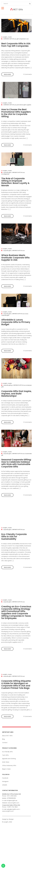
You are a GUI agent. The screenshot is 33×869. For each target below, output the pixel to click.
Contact (4, 742)
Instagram (5, 781)
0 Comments (27, 74)
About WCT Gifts (7, 736)
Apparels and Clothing (9, 758)
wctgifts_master (7, 37)
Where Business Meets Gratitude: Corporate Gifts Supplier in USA (15, 257)
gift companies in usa (23, 39)
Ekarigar (11, 819)
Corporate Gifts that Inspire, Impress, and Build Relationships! (16, 393)
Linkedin (4, 785)
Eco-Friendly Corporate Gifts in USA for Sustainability (14, 536)
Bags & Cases (6, 769)
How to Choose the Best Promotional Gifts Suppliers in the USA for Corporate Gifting (16, 113)
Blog (3, 739)
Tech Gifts (5, 755)
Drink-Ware (5, 762)
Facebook (5, 778)
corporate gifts (7, 172)
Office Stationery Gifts (9, 765)
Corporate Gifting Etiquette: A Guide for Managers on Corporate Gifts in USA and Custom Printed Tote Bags (16, 684)
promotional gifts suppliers (24, 105)
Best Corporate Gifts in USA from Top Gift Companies (15, 44)
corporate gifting (7, 385)
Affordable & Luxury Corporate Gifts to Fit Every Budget (15, 322)
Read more (7, 74)
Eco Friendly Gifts (7, 752)
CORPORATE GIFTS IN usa (9, 39)
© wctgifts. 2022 (7, 822)
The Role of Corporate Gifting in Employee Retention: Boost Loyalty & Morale (15, 182)
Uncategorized (5, 174)
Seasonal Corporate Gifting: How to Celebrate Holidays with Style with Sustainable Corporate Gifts (16, 463)
